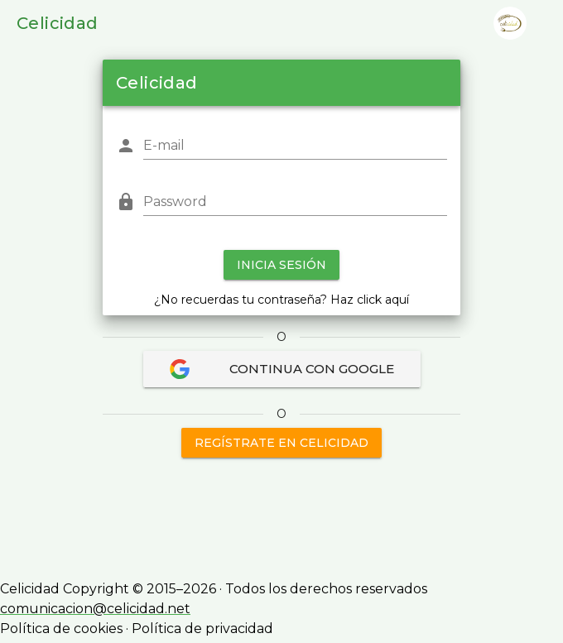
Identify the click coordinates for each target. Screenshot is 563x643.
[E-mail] (295, 145)
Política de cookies (61, 628)
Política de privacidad (202, 628)
